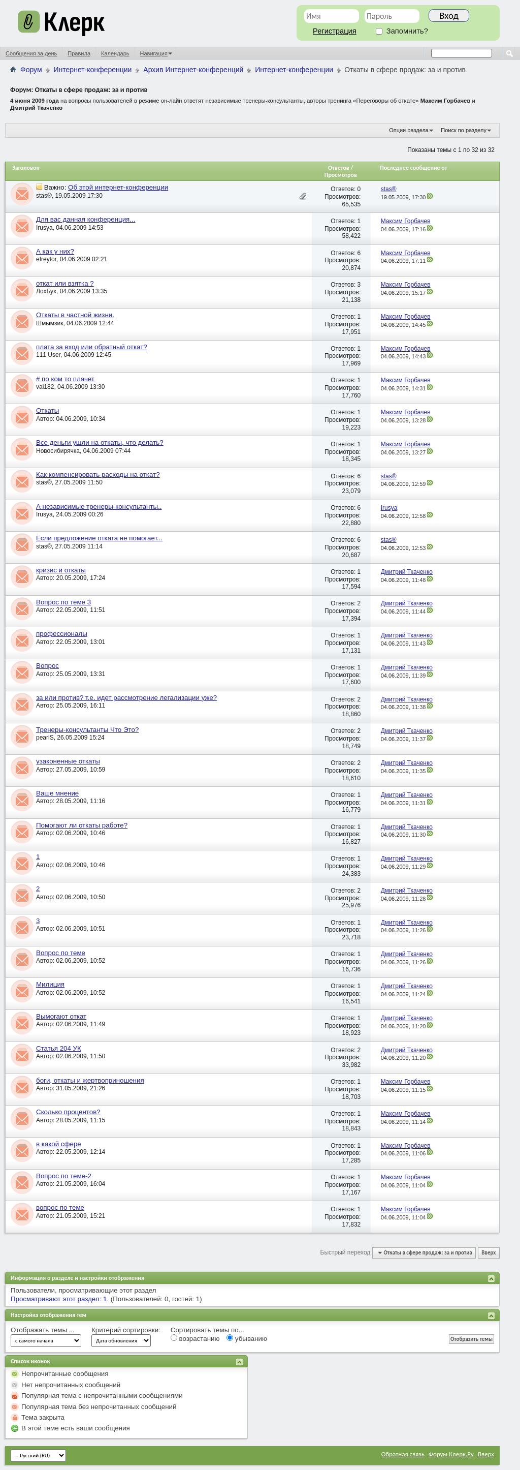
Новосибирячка (58, 450)
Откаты (47, 410)
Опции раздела (409, 130)
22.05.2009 (71, 610)
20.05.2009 (71, 577)
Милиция (50, 984)
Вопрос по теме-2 (63, 1176)
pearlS (45, 737)
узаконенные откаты (68, 761)
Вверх (488, 1252)
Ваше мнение (57, 793)
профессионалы (61, 633)
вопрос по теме (60, 1207)
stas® (44, 195)
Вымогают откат (61, 1016)
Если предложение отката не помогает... (99, 538)
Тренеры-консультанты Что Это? (87, 729)
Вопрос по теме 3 (63, 602)
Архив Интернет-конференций (193, 70)
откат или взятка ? (65, 283)
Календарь (115, 53)
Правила (79, 53)
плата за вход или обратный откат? (91, 347)
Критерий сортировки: (125, 1330)
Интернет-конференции (93, 70)
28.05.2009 (71, 801)
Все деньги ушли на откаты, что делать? (100, 442)
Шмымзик (49, 323)
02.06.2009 (71, 833)
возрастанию (195, 1338)
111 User (48, 354)
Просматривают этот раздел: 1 (59, 1299)
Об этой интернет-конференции (118, 187)
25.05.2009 (71, 674)
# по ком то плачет (65, 379)
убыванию (246, 1338)
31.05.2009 (71, 1088)
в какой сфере (58, 1144)
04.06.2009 (71, 418)
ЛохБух (46, 291)
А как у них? (55, 251)
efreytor (46, 259)
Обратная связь (403, 1454)
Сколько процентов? (68, 1112)
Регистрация (334, 31)
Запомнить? (402, 31)
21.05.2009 (71, 1183)
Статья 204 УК (58, 1048)
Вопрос (47, 665)
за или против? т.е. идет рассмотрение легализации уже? (126, 697)
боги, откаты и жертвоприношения (90, 1080)
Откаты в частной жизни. (75, 315)
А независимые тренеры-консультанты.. (99, 506)
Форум (31, 70)
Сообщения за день (31, 53)
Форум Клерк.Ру (451, 1454)
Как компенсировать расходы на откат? (98, 474)
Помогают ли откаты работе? (81, 825)
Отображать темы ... (43, 1330)
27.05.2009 (71, 769)
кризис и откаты (61, 570)
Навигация (154, 53)
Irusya (44, 227)
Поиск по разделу (463, 130)
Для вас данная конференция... (85, 219)
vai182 (45, 386)
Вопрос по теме (60, 953)
